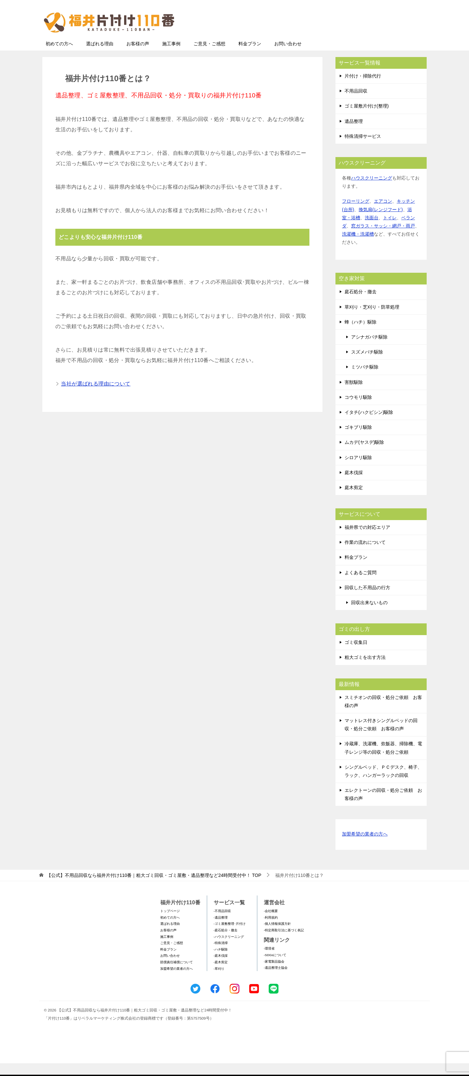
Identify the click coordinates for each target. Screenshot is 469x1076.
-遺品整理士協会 (276, 980)
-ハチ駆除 (221, 962)
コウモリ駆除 (358, 410)
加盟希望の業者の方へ (365, 847)
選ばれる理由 (99, 56)
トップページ (170, 923)
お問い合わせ (288, 56)
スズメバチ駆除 (367, 364)
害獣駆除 (354, 395)
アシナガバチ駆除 (369, 349)
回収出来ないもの (369, 615)
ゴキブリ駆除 (358, 440)
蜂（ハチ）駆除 (361, 334)
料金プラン (249, 56)
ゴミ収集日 (356, 655)
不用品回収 (356, 103)
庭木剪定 (354, 500)
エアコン (383, 213)
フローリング (355, 213)
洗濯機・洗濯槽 (358, 246)
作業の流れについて (365, 555)
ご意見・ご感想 (209, 56)
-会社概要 (271, 923)
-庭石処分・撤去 (225, 943)
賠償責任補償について (176, 975)
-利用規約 (271, 930)
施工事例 (171, 56)
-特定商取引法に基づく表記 (284, 943)
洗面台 (371, 230)
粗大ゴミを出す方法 (365, 670)
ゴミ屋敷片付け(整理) (367, 118)
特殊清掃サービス (363, 149)
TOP (154, 888)
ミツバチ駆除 (364, 379)
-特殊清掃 (221, 955)
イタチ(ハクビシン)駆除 (369, 425)
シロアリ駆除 (358, 470)
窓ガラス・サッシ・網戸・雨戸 (383, 238)
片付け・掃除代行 (363, 88)
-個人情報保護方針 (277, 936)
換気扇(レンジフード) (381, 222)
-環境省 (269, 961)
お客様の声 (137, 56)
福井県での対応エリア (367, 540)
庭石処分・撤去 (361, 304)
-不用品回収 (222, 923)
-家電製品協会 (274, 974)
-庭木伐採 (221, 968)
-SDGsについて (275, 967)
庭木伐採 (354, 485)
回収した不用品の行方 (367, 600)
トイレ (390, 230)
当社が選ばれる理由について (95, 396)
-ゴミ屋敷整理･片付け (230, 936)
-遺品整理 (221, 930)
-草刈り (219, 981)
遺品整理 (354, 134)
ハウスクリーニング (371, 190)
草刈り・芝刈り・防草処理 (372, 319)
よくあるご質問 (361, 585)
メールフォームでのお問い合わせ (366, 37)
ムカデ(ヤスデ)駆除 (364, 455)
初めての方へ (59, 56)
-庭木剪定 (221, 975)
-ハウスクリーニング (229, 949)
